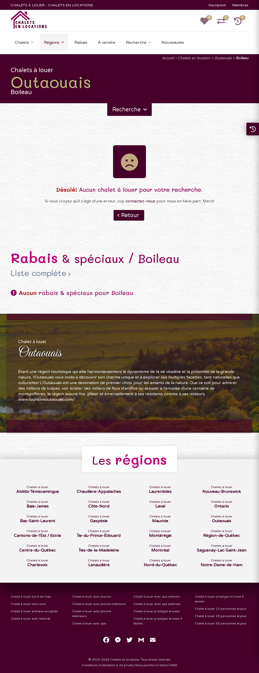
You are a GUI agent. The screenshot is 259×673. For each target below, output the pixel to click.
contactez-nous (140, 201)
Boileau (242, 58)
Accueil (168, 58)
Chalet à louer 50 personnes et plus (220, 623)
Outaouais (223, 58)
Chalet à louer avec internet (30, 618)
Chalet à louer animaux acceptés (34, 611)
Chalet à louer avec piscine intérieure (99, 604)
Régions (51, 42)
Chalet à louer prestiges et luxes (156, 611)
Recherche (136, 42)
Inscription (217, 5)
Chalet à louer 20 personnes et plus (220, 616)
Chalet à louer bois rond (28, 604)
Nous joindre (144, 665)
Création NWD (166, 665)
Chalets (22, 42)
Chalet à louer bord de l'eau (31, 596)
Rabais (80, 42)
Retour (130, 215)
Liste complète (38, 273)
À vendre (106, 42)
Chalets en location (194, 58)
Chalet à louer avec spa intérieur (156, 596)
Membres (240, 5)
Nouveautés (172, 42)
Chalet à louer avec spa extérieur (157, 604)
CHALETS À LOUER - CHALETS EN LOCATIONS (52, 5)
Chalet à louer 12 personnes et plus (220, 609)
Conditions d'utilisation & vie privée (107, 665)
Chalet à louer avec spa (89, 623)
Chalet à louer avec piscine (91, 596)
